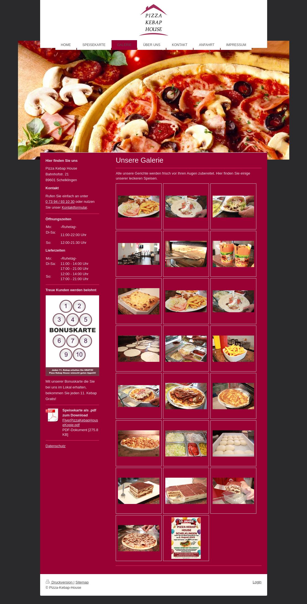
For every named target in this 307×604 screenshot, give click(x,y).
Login (257, 582)
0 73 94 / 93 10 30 (60, 201)
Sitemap (82, 582)
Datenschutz (56, 446)
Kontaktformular (74, 207)
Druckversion (60, 582)
